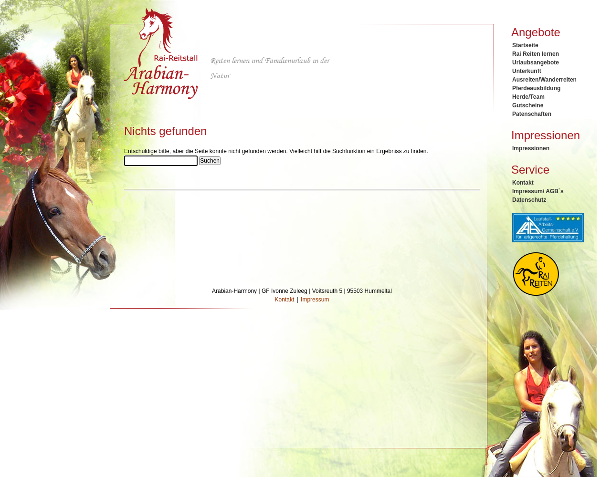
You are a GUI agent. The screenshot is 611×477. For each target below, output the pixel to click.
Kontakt (523, 182)
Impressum (315, 299)
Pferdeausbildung (536, 88)
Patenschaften (531, 114)
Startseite (525, 45)
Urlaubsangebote (535, 62)
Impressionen (530, 148)
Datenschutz (529, 200)
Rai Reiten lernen (535, 54)
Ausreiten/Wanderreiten (544, 79)
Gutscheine (527, 105)
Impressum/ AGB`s (538, 191)
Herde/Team (528, 96)
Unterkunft (526, 71)
